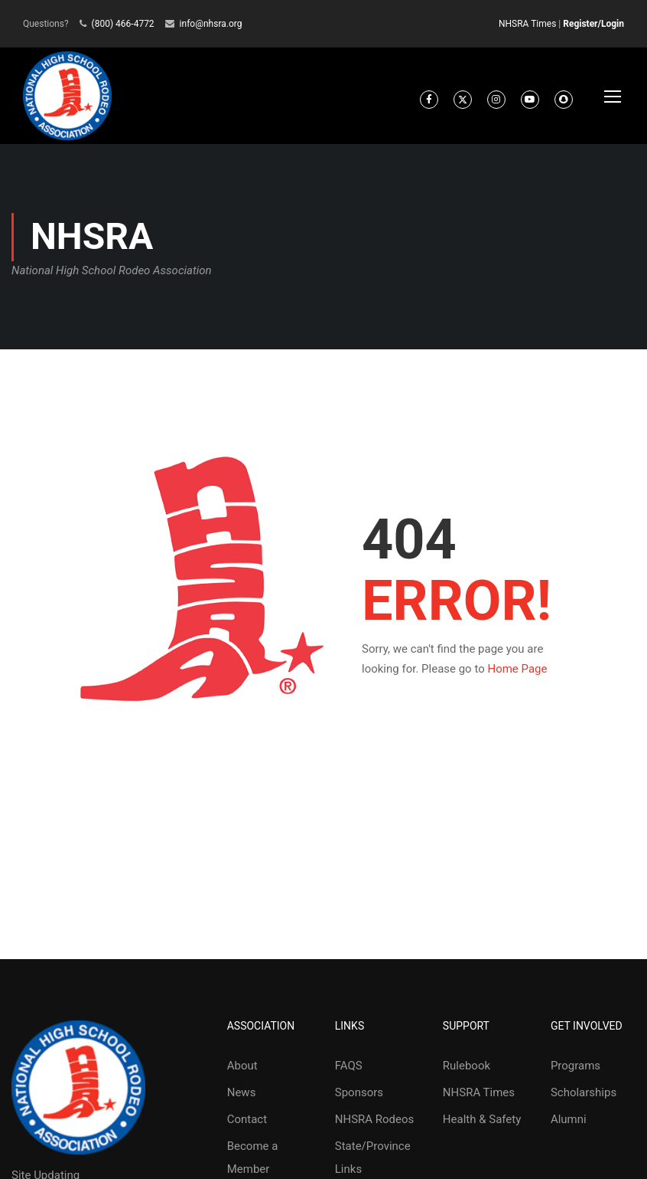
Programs (575, 1072)
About (242, 1072)
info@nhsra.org (211, 23)
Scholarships (583, 1099)
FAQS (349, 1072)
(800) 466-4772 (123, 23)
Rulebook (466, 1072)
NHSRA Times (527, 23)
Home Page (517, 675)
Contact (247, 1126)
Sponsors (359, 1099)
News (241, 1099)
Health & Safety (482, 1126)
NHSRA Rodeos (375, 1126)
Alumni (569, 1126)
